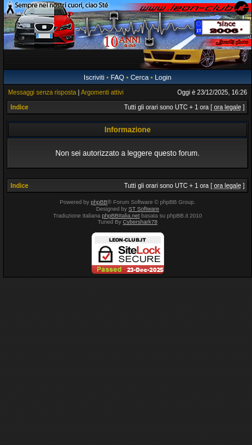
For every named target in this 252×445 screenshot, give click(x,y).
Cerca (140, 77)
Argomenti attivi (102, 92)
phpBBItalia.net (121, 216)
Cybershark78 (140, 222)
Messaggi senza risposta (42, 92)
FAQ (117, 77)
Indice (19, 107)
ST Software (144, 209)
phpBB (99, 202)
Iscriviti (94, 77)
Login (163, 77)
